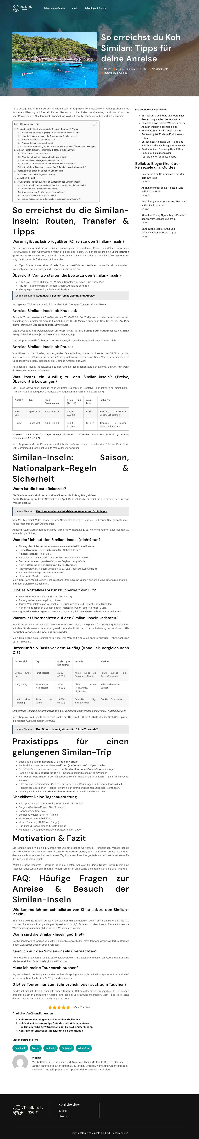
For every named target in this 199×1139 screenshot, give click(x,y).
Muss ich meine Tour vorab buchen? (39, 195)
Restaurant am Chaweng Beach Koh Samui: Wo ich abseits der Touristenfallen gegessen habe (162, 153)
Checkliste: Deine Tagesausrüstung (38, 174)
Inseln (75, 8)
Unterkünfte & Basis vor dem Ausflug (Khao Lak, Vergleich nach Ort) (54, 167)
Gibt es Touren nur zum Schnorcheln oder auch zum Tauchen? (51, 199)
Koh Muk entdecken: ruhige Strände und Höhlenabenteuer (54, 1023)
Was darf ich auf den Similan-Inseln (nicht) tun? (44, 157)
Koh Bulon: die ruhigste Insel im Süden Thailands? (49, 1019)
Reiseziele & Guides (54, 8)
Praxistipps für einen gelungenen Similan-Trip (39, 170)
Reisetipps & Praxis (95, 8)
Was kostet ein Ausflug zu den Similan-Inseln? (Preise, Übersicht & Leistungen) (59, 146)
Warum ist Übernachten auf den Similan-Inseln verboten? (48, 163)
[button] (20, 1048)
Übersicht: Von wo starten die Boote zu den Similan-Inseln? (49, 136)
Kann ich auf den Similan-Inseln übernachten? (43, 192)
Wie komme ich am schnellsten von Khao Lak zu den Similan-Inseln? (54, 185)
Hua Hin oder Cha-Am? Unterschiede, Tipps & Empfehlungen (56, 1027)
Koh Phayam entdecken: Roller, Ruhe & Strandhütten (51, 1030)
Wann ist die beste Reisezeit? (35, 153)
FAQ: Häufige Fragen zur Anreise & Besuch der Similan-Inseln (48, 182)
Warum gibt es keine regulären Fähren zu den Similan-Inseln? (50, 133)
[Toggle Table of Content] (92, 124)
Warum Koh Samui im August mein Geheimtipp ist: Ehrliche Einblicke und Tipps (163, 134)
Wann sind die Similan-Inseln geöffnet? (40, 189)
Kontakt (62, 1111)
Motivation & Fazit (25, 178)
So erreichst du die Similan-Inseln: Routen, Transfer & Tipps (47, 129)
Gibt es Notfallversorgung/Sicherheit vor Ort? (43, 160)
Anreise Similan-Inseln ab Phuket (37, 143)
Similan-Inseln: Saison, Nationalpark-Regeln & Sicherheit (45, 150)
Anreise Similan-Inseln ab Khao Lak (38, 139)
